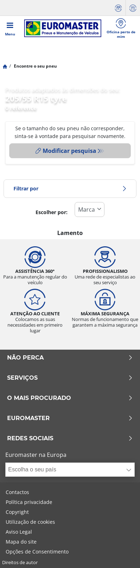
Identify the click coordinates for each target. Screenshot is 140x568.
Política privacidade (29, 502)
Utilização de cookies (30, 521)
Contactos (17, 492)
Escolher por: (52, 212)
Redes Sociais (70, 438)
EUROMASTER (70, 418)
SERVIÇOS (70, 378)
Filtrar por (70, 188)
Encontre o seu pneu (35, 66)
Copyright (17, 512)
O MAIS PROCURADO (70, 398)
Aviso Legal (19, 531)
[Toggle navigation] (10, 28)
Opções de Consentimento (37, 551)
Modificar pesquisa (66, 151)
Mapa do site (21, 541)
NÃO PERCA (70, 358)
